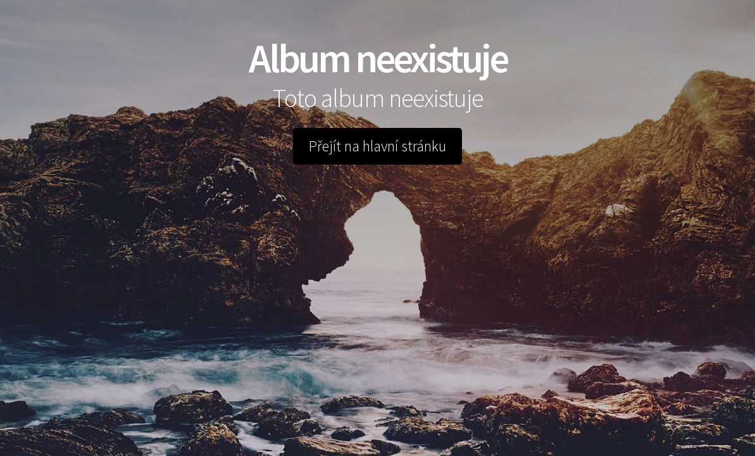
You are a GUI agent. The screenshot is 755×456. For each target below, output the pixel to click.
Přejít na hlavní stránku (377, 146)
